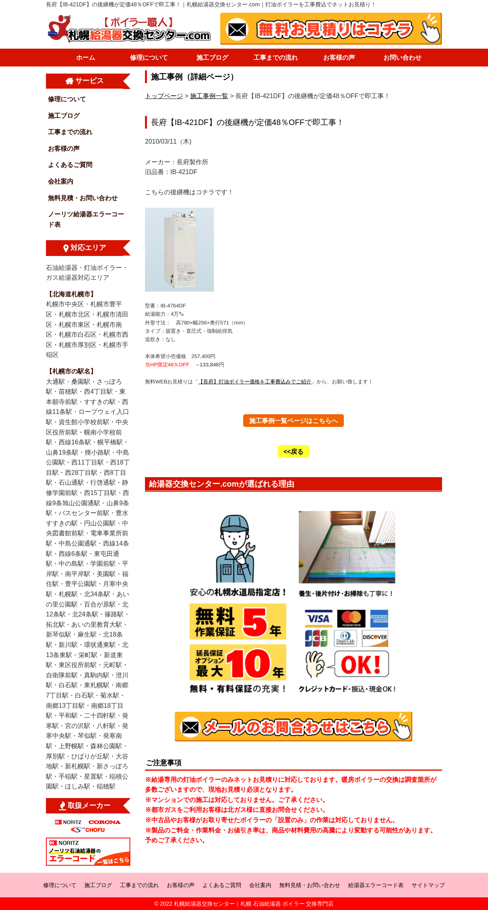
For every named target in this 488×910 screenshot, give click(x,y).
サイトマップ (428, 885)
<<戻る (294, 451)
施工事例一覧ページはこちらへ (293, 420)
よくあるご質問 (70, 164)
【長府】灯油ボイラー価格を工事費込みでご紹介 (254, 382)
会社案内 (60, 181)
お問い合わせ (402, 57)
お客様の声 (339, 57)
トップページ (164, 96)
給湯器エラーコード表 (376, 885)
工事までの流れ (276, 57)
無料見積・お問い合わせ (83, 198)
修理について (149, 57)
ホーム (85, 57)
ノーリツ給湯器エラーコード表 (86, 219)
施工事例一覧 (209, 96)
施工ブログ (212, 57)
